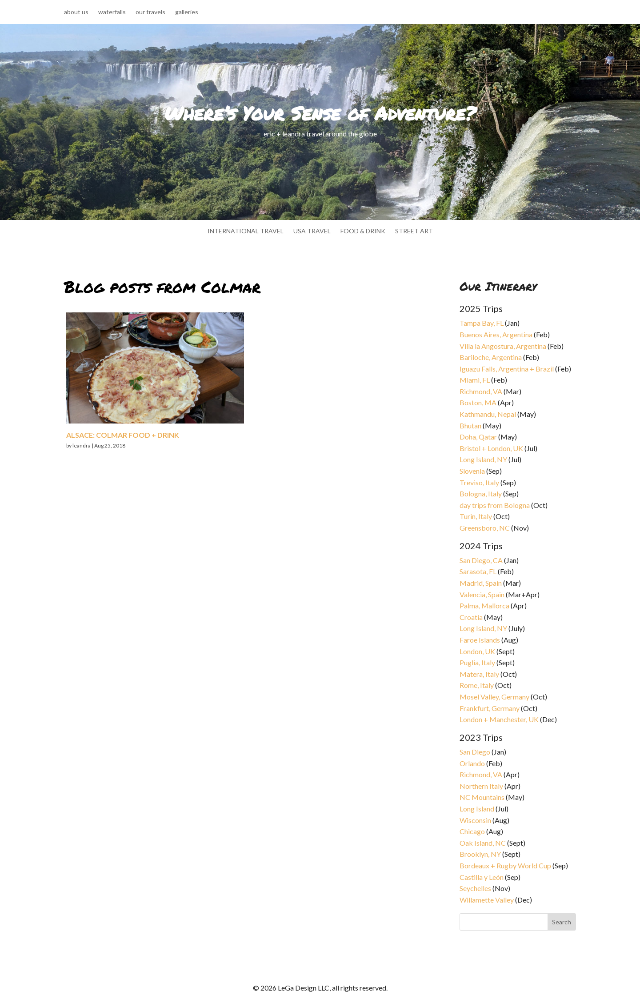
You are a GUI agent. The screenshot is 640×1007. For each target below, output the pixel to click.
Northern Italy (481, 786)
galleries (186, 12)
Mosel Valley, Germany (494, 696)
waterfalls (112, 12)
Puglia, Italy (477, 662)
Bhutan (470, 425)
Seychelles (475, 888)
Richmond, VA (481, 391)
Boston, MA (478, 402)
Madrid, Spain (481, 583)
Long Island (477, 808)
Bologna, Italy (481, 493)
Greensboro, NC (485, 527)
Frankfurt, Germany (490, 708)
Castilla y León (482, 877)
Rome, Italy (477, 685)
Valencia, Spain (482, 594)
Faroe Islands (480, 639)
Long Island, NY (483, 459)
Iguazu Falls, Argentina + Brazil (507, 368)
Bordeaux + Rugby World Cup (505, 865)
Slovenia (472, 471)
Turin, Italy (476, 516)
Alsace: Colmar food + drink (122, 435)
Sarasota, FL (478, 571)
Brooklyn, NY (480, 854)
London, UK (477, 651)
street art (414, 231)
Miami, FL (475, 380)
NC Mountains (482, 797)
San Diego (475, 751)
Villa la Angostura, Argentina (503, 346)
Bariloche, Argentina (491, 357)
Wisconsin (475, 820)
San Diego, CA (481, 560)
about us (76, 12)
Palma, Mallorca (484, 605)
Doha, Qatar (478, 436)
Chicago (472, 831)
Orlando (472, 763)
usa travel (312, 231)
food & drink (362, 231)
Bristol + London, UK (491, 448)
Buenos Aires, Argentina (496, 334)
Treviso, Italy (479, 482)
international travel (246, 231)
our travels (150, 12)
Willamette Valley (487, 899)
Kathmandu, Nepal (488, 414)
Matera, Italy (479, 674)
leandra (81, 445)
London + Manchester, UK (500, 719)
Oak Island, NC (483, 843)
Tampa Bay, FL (482, 323)
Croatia (471, 617)
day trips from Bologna (495, 505)
